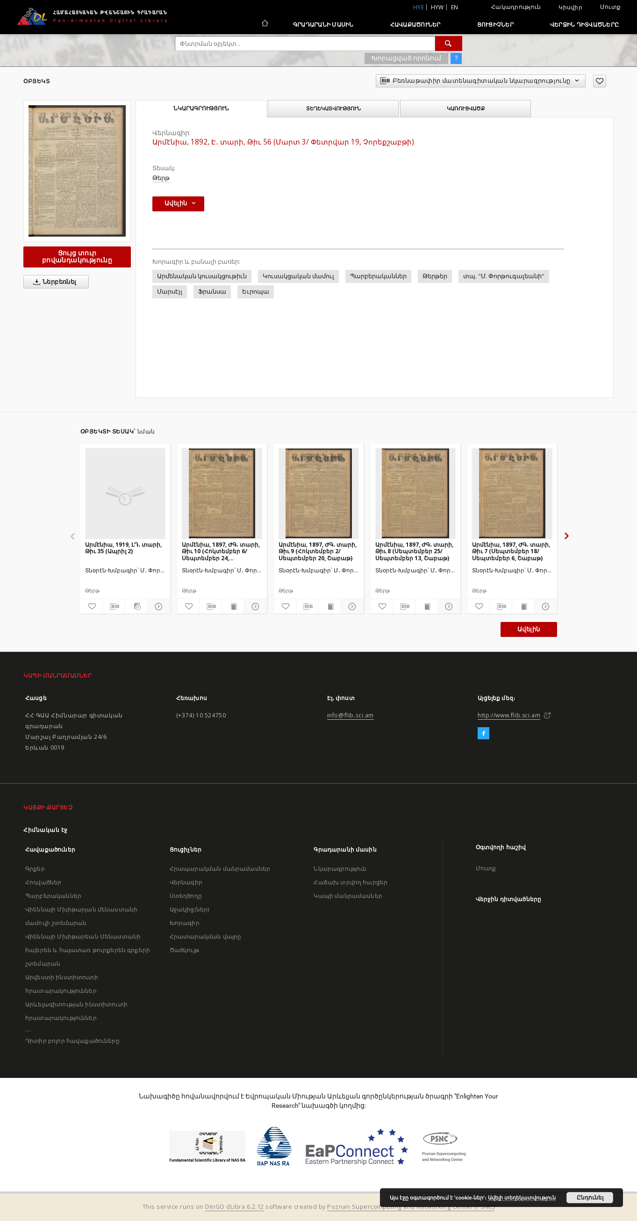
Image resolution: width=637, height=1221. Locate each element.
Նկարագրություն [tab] (201, 108)
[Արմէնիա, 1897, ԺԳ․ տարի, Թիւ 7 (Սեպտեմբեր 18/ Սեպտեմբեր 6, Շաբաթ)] (512, 493)
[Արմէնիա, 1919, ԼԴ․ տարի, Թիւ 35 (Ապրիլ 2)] (125, 493)
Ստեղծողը (186, 896)
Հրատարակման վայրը (206, 936)
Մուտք (610, 7)
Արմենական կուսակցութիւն (202, 276)
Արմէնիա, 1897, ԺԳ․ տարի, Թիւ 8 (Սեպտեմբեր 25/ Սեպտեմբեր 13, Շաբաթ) (414, 551)
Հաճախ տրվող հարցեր (350, 882)
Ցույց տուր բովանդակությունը (77, 256)
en (454, 7)
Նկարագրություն (340, 869)
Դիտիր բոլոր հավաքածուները (72, 1041)
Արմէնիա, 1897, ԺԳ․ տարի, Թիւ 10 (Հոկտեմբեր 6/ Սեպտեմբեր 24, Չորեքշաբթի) (221, 551)
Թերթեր (434, 276)
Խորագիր (185, 923)
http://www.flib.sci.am (509, 715)
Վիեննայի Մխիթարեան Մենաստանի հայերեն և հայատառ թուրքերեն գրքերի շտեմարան (87, 950)
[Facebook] (483, 734)
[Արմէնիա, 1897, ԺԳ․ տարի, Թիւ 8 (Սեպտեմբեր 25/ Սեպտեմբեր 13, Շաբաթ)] (415, 493)
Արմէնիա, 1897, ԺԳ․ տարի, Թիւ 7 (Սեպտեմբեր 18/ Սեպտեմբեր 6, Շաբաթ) (511, 551)
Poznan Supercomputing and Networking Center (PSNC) (410, 1207)
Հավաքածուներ (415, 25)
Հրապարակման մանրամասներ (220, 869)
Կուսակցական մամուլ (298, 276)
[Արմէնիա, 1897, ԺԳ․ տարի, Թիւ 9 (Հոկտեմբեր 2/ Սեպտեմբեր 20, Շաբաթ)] (318, 493)
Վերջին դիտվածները (584, 25)
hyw (437, 7)
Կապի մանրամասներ (348, 896)
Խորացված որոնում (406, 58)
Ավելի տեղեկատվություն (522, 1197)
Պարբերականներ (378, 276)
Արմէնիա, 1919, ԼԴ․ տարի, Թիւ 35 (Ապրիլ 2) (123, 548)
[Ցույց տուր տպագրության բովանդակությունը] (233, 606)
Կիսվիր (570, 7)
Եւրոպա (255, 292)
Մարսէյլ (169, 292)
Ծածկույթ (184, 950)
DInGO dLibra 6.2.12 (234, 1207)
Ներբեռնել (53, 282)
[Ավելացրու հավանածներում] (599, 81)
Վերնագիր (186, 882)
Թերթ (161, 178)
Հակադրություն (516, 7)
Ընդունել (590, 1197)
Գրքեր (35, 869)
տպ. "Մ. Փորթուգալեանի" (503, 276)
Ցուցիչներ (495, 25)
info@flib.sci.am (350, 715)
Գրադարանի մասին (323, 25)
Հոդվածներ (43, 882)
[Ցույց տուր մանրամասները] (157, 606)
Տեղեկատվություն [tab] (333, 108)
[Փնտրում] (448, 43)
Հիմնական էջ (45, 830)
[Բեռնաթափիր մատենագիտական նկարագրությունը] (114, 606)
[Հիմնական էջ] (264, 24)
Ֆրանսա (212, 292)
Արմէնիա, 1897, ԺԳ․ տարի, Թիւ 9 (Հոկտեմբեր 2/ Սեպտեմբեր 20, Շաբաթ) (318, 551)
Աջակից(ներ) (189, 909)
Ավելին (528, 629)
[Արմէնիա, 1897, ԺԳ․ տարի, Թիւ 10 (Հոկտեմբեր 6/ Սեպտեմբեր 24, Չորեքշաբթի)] (222, 493)
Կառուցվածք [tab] (466, 108)
